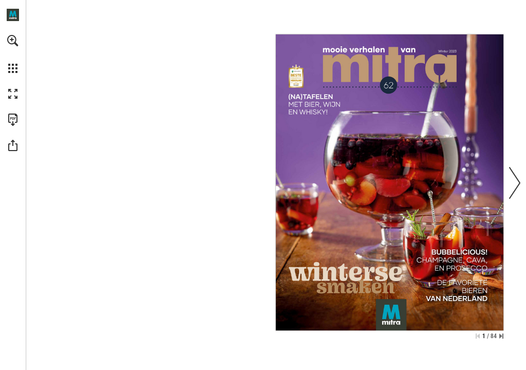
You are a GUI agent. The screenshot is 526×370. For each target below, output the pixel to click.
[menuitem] (13, 53)
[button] (13, 40)
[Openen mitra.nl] (13, 15)
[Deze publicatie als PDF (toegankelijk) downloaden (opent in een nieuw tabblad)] (13, 120)
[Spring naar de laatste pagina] (501, 336)
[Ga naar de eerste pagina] (478, 336)
